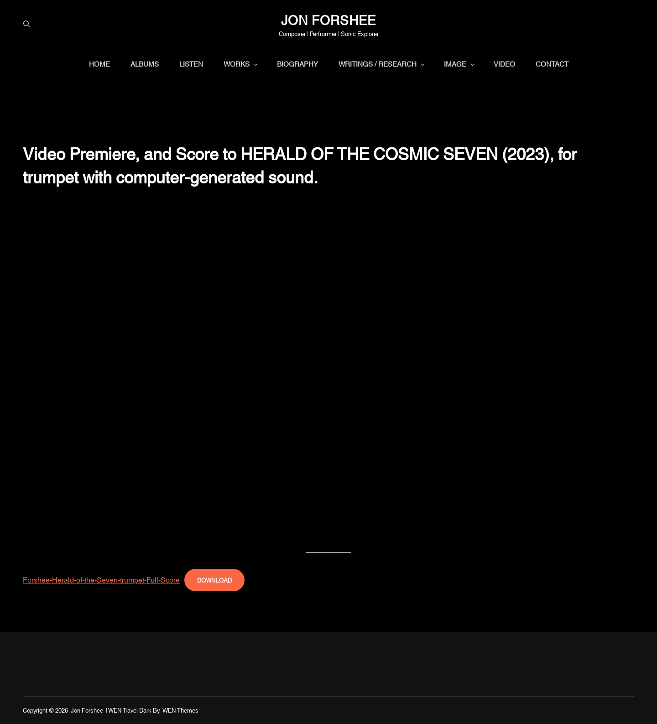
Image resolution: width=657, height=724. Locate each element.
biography (297, 63)
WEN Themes (180, 710)
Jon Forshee (328, 19)
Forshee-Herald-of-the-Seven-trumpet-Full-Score (101, 579)
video (504, 63)
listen (191, 63)
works (241, 63)
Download (214, 580)
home (99, 63)
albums (144, 63)
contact (552, 63)
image (460, 63)
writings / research (382, 63)
